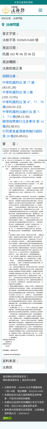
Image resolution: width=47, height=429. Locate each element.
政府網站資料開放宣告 (14, 376)
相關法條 (9, 76)
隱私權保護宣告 (11, 380)
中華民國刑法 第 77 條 (18, 82)
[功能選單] (40, 10)
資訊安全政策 (29, 380)
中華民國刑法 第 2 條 (17, 92)
